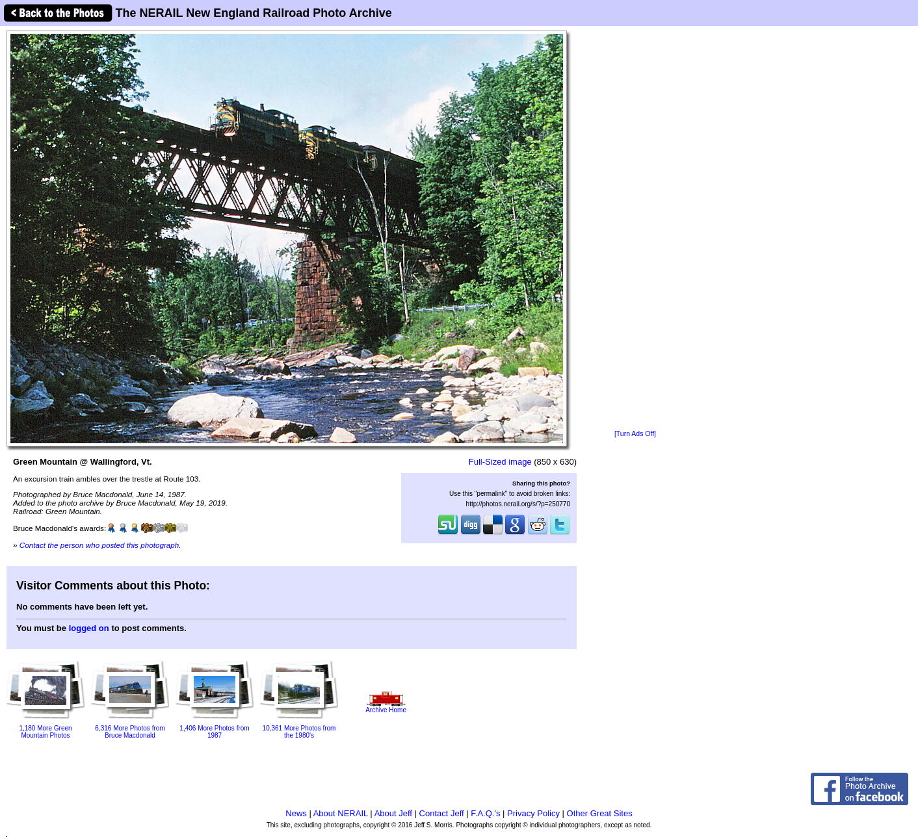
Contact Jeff (441, 813)
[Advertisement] (635, 229)
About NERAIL (340, 813)
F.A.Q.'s (485, 813)
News (296, 813)
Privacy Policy (533, 813)
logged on (89, 628)
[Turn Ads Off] (635, 433)
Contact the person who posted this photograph (99, 545)
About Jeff (393, 813)
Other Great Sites (600, 813)
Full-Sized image (500, 462)
